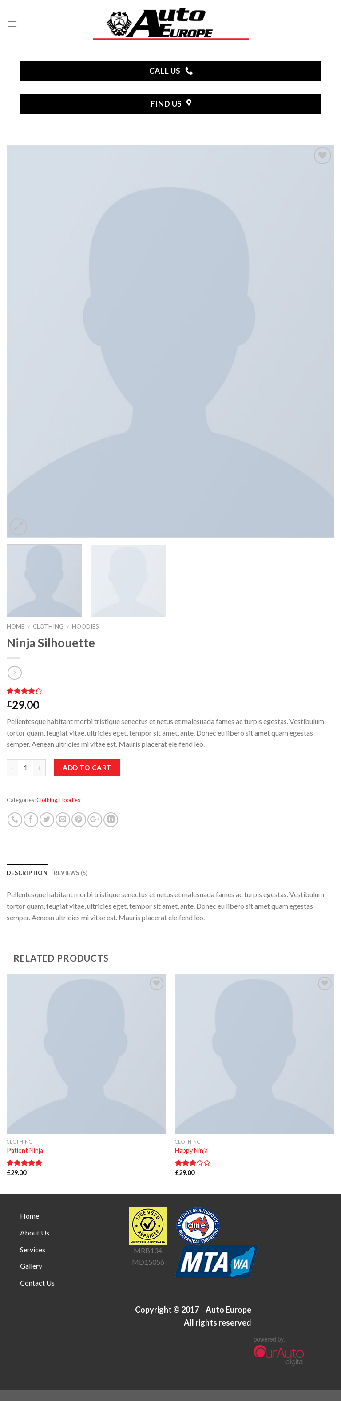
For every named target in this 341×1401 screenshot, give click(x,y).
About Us (34, 1232)
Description (27, 872)
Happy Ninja (191, 1150)
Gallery (31, 1266)
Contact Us (37, 1282)
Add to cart (87, 768)
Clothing (48, 626)
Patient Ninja (25, 1150)
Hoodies (85, 626)
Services (32, 1249)
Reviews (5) (71, 872)
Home (15, 626)
